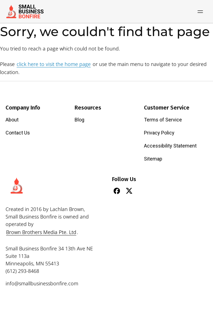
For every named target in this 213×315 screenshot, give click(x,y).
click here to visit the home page (54, 64)
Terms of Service (163, 120)
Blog (79, 120)
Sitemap (153, 159)
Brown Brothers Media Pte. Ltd (41, 232)
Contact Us (18, 133)
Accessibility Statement (170, 146)
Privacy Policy (159, 133)
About (12, 120)
